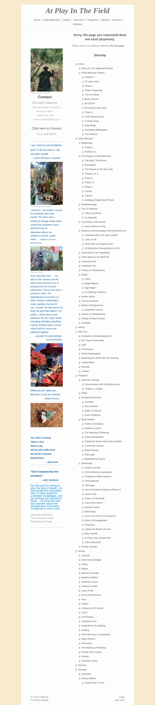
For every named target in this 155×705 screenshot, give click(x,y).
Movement (86, 643)
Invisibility (86, 323)
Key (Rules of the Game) (93, 222)
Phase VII (89, 182)
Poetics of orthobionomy (93, 270)
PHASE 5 (89, 77)
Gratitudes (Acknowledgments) (96, 336)
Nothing (85, 630)
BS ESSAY (90, 103)
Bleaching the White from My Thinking (99, 358)
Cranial (88, 191)
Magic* (84, 274)
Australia (89, 402)
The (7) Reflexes (89, 209)
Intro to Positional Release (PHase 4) (103, 489)
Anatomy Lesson (93, 428)
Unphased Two (88, 266)
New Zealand (91, 406)
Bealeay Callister (89, 577)
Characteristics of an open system (101, 235)
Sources (82, 665)
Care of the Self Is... (94, 503)
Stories (81, 551)
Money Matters (88, 678)
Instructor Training (90, 380)
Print (35, 697)
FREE (84, 393)
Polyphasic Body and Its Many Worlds (103, 441)
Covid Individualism (94, 437)
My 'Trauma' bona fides (92, 340)
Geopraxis (90, 524)
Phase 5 (89, 86)
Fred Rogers (87, 617)
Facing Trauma (92, 507)
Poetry (84, 564)
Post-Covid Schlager (91, 560)
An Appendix (91, 217)
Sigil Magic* (90, 288)
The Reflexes (91, 134)
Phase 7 (89, 187)
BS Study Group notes (96, 108)
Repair (84, 568)
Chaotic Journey (93, 467)
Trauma (88, 195)
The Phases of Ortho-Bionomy (96, 156)
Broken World (88, 296)
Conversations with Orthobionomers (102, 384)
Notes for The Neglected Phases (97, 68)
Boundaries (90, 165)
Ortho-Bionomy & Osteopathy (95, 634)
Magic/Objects (92, 283)
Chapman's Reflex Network (98, 476)
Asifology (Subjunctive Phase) (99, 200)
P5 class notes (92, 81)
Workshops (86, 463)
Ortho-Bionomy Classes (93, 72)
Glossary (82, 669)
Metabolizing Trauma (95, 459)
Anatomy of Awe (89, 586)
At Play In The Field (78, 10)
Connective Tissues (94, 446)
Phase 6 (89, 112)
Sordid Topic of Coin (94, 682)
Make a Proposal (93, 410)
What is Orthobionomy (92, 305)
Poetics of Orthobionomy (93, 314)
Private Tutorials (89, 546)
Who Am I (83, 331)
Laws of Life (91, 239)
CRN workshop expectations (99, 472)
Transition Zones (89, 661)
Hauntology (90, 125)
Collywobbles (87, 362)
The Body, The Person (96, 160)
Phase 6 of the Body (95, 498)
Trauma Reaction (89, 301)
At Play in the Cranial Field (98, 538)
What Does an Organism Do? (99, 244)
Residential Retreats (91, 397)
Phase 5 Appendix (93, 90)
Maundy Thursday (90, 573)
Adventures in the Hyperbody (95, 252)
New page (90, 454)
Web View (120, 700)
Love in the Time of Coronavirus (100, 516)
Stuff (83, 345)
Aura (83, 599)
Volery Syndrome (93, 213)
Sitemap (44, 697)
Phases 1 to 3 (91, 173)
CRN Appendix (92, 481)
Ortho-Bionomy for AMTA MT (95, 257)
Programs (83, 375)
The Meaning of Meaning (97, 432)
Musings (85, 367)
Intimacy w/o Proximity (92, 608)
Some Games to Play (95, 226)
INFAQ (81, 327)
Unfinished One (89, 621)
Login (121, 697)
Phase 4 (89, 178)
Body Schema (91, 99)
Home (81, 64)
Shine (87, 279)
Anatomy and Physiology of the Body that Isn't (103, 230)
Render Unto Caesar (91, 652)
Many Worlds (91, 533)
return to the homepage (112, 46)
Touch (84, 612)
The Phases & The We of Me (99, 169)
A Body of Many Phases (93, 318)
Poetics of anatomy (94, 424)
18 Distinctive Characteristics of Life (102, 248)
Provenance (87, 349)
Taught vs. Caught (93, 388)
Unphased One (88, 261)
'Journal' (85, 555)
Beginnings (86, 143)
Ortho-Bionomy (85, 138)
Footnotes (86, 674)
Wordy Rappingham (91, 353)
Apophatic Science (94, 309)
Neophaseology (89, 204)
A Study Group (92, 121)
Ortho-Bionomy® (93, 542)
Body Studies (88, 419)
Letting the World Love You (98, 529)
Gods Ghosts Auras (94, 116)
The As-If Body (92, 94)
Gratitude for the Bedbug (93, 625)
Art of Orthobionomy (91, 595)
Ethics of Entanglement (96, 520)
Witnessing (90, 511)
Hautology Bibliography (96, 130)
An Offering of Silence (95, 292)
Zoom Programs (92, 415)
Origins (84, 603)
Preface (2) (90, 151)
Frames (85, 656)
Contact (85, 371)
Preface (88, 147)
